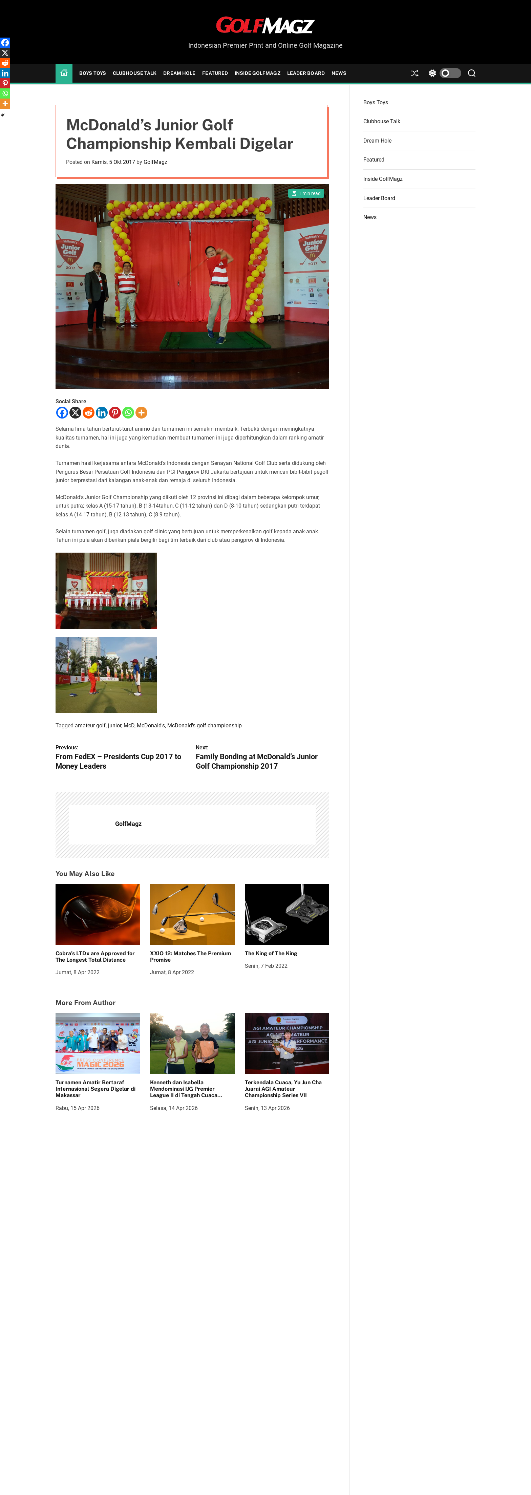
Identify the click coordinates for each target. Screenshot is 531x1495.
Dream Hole (179, 73)
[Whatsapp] (128, 413)
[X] (75, 413)
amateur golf (90, 725)
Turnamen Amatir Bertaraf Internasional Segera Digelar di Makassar (95, 1088)
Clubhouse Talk (134, 73)
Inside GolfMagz (257, 73)
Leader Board (306, 73)
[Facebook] (62, 413)
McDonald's (151, 725)
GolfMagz (155, 162)
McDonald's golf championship (204, 725)
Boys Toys (92, 73)
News (339, 73)
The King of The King (271, 953)
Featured (215, 73)
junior (114, 725)
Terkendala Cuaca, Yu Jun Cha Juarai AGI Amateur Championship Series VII (283, 1088)
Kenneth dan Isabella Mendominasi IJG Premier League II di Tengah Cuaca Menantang (183, 1092)
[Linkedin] (102, 413)
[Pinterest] (115, 413)
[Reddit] (88, 413)
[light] (443, 73)
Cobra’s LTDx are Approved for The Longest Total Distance (95, 956)
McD (129, 725)
